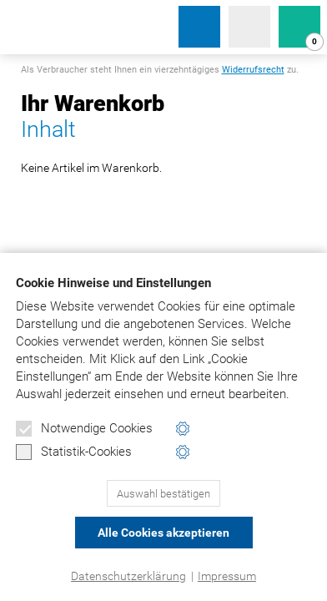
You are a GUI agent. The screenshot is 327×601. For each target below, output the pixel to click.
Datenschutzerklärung (128, 576)
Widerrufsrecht (253, 69)
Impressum (227, 576)
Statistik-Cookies (74, 452)
